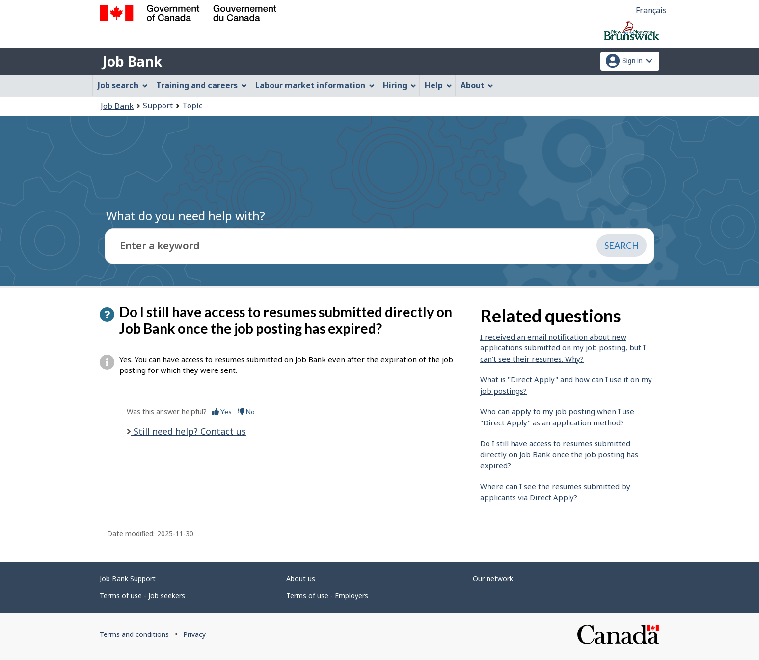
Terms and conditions (134, 634)
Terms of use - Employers (327, 595)
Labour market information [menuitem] (315, 85)
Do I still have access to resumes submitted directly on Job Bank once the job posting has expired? (559, 454)
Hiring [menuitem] (399, 85)
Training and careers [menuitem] (201, 85)
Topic (192, 105)
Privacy (194, 634)
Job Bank (132, 61)
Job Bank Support (128, 578)
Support (158, 105)
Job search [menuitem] (123, 85)
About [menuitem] (477, 85)
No (246, 411)
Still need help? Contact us (188, 431)
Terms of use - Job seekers (142, 595)
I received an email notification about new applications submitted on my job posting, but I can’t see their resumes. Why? (563, 348)
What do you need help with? (185, 215)
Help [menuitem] (438, 85)
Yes (222, 411)
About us (300, 578)
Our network (493, 578)
